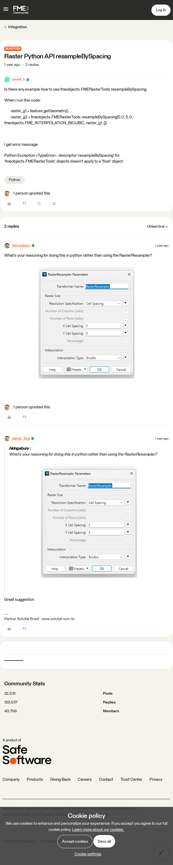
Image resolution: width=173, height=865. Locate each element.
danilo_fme (21, 438)
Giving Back (60, 780)
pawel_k (18, 79)
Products (35, 780)
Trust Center (131, 780)
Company (11, 780)
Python (14, 180)
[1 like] (27, 194)
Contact (106, 780)
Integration (17, 27)
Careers (85, 780)
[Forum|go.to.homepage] (21, 10)
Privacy (156, 780)
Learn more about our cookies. (98, 830)
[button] (6, 11)
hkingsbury (21, 245)
